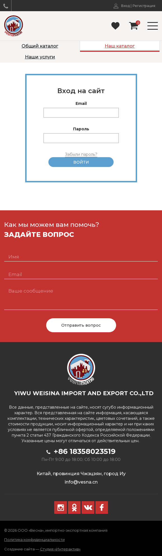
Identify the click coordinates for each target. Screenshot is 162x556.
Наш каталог (120, 46)
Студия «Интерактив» (60, 549)
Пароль (81, 128)
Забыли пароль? (81, 154)
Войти (81, 162)
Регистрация (144, 6)
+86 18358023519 (81, 451)
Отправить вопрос (81, 325)
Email (81, 103)
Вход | (123, 6)
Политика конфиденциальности (34, 539)
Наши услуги (40, 57)
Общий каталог (40, 46)
